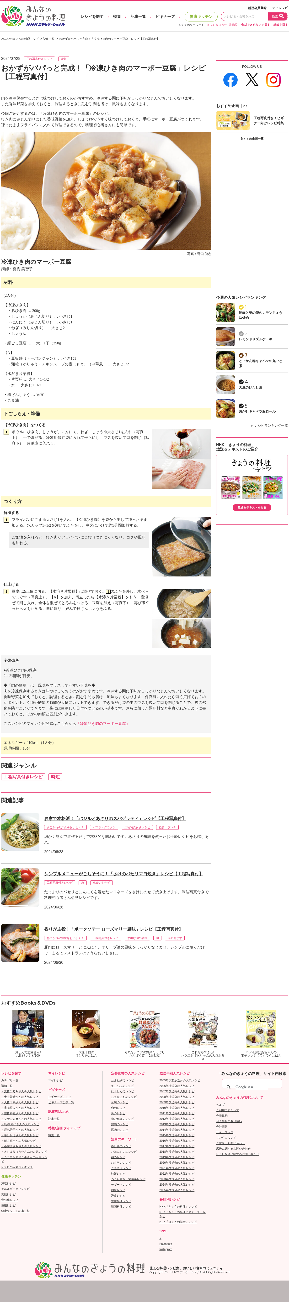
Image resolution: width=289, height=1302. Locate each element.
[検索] (251, 1087)
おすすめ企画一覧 (252, 138)
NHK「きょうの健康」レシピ (178, 1222)
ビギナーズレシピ (59, 1097)
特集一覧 (54, 1135)
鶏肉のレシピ (119, 1124)
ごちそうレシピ (121, 1168)
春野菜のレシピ (121, 1146)
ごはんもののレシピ (124, 1151)
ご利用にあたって (227, 1110)
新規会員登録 (257, 8)
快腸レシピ (8, 1205)
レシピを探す (91, 17)
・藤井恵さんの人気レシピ (18, 1140)
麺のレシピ (118, 1157)
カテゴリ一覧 (9, 1080)
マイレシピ (280, 8)
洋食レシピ (118, 1195)
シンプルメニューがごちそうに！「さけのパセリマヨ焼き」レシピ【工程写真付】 (123, 873)
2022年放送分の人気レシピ (177, 1173)
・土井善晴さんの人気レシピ (19, 1097)
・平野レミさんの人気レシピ (19, 1135)
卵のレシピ (118, 1108)
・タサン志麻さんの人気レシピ (21, 1118)
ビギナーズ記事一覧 (61, 1102)
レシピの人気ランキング (17, 1167)
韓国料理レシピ (121, 1206)
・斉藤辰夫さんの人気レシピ (19, 1108)
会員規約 (222, 1115)
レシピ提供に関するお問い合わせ (237, 1154)
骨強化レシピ (9, 1200)
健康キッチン (201, 17)
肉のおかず (175, 938)
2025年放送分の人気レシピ (177, 1190)
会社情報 (222, 1126)
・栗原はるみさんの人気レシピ (21, 1091)
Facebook (166, 1243)
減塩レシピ (8, 1183)
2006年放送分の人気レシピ (177, 1086)
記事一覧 (138, 17)
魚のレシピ (118, 1113)
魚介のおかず (101, 882)
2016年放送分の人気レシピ (177, 1140)
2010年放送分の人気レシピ (177, 1108)
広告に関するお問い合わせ (233, 1148)
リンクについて (226, 1137)
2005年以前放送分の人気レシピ (180, 1080)
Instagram (166, 1249)
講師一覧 (7, 1086)
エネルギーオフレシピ (15, 1189)
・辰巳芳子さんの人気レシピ (19, 1129)
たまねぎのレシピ (122, 1080)
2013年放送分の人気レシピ (177, 1124)
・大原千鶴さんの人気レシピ (19, 1102)
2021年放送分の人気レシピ (177, 1168)
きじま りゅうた (216, 24)
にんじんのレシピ (122, 1091)
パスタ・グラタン (104, 827)
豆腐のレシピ (119, 1102)
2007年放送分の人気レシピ (177, 1091)
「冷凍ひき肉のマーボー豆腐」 (103, 723)
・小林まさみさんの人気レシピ (21, 1146)
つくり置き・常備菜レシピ (128, 1179)
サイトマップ (224, 1132)
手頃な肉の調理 (137, 938)
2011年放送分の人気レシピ (177, 1113)
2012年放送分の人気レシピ (177, 1118)
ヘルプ (220, 1104)
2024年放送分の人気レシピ (177, 1184)
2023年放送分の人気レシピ (177, 1179)
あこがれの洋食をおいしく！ (65, 827)
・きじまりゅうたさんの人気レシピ (24, 1151)
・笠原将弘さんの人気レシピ (19, 1113)
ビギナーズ (165, 17)
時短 (64, 59)
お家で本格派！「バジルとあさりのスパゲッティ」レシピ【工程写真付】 (115, 818)
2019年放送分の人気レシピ (177, 1157)
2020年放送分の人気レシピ (177, 1162)
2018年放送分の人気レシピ (177, 1151)
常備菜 (233, 24)
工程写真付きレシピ (39, 59)
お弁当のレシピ (121, 1162)
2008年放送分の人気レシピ (177, 1097)
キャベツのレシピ (122, 1086)
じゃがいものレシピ (124, 1097)
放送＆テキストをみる (252, 507)
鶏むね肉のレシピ (122, 1118)
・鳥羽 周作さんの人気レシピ (20, 1124)
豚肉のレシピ (119, 1129)
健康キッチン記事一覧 (15, 1211)
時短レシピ (118, 1173)
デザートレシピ (121, 1184)
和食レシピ (118, 1190)
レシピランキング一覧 (271, 425)
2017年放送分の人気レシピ (177, 1146)
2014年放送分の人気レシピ (177, 1129)
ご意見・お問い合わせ (230, 1143)
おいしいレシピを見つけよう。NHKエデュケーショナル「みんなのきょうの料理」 (33, 16)
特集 (117, 17)
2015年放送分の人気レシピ (177, 1135)
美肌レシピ (8, 1194)
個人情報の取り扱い (229, 1121)
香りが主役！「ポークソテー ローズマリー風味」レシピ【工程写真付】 (113, 929)
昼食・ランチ (167, 827)
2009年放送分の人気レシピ (177, 1102)
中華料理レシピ (121, 1201)
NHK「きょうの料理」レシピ (178, 1206)
